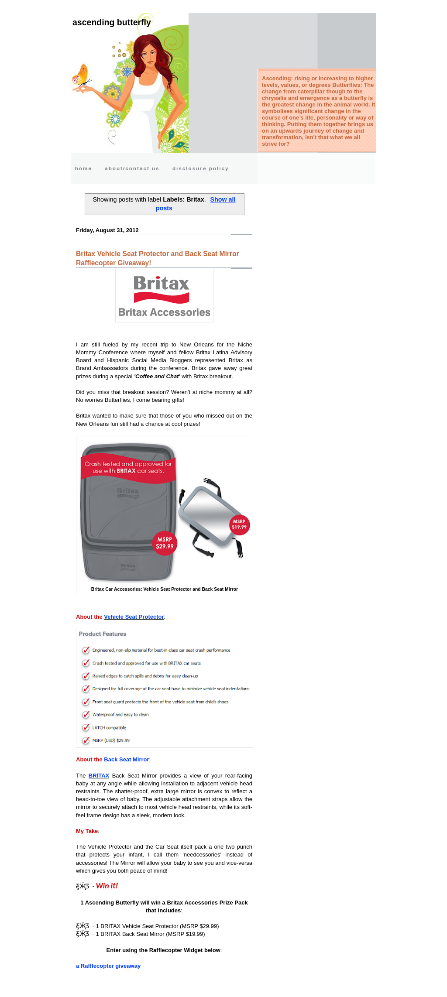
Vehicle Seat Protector (134, 616)
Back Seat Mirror (126, 759)
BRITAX (99, 775)
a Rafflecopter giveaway (108, 966)
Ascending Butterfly (111, 22)
